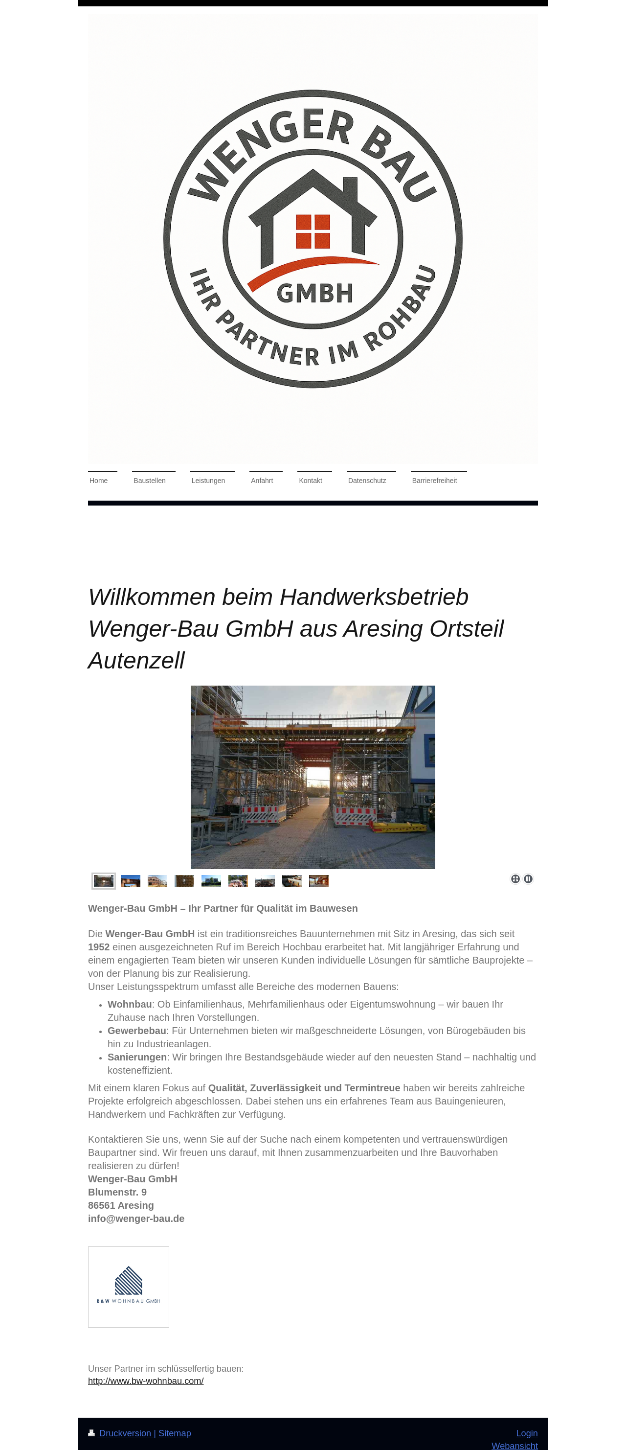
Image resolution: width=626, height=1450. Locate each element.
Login (527, 1433)
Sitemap (174, 1433)
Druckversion (121, 1433)
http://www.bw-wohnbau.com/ (146, 1381)
